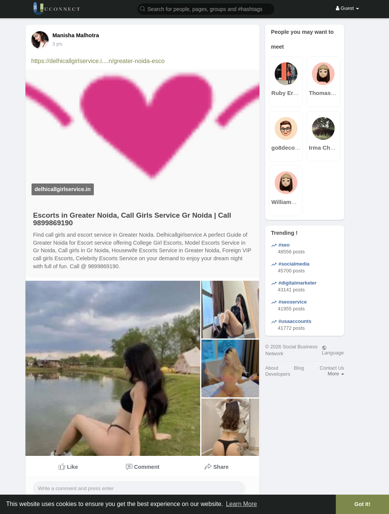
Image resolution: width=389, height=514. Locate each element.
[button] (206, 8)
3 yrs (57, 44)
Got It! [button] (362, 504)
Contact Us (331, 367)
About (271, 367)
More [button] (336, 373)
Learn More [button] (241, 504)
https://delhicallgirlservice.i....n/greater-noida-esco (97, 61)
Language (333, 350)
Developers (277, 374)
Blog (299, 367)
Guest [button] (347, 8)
